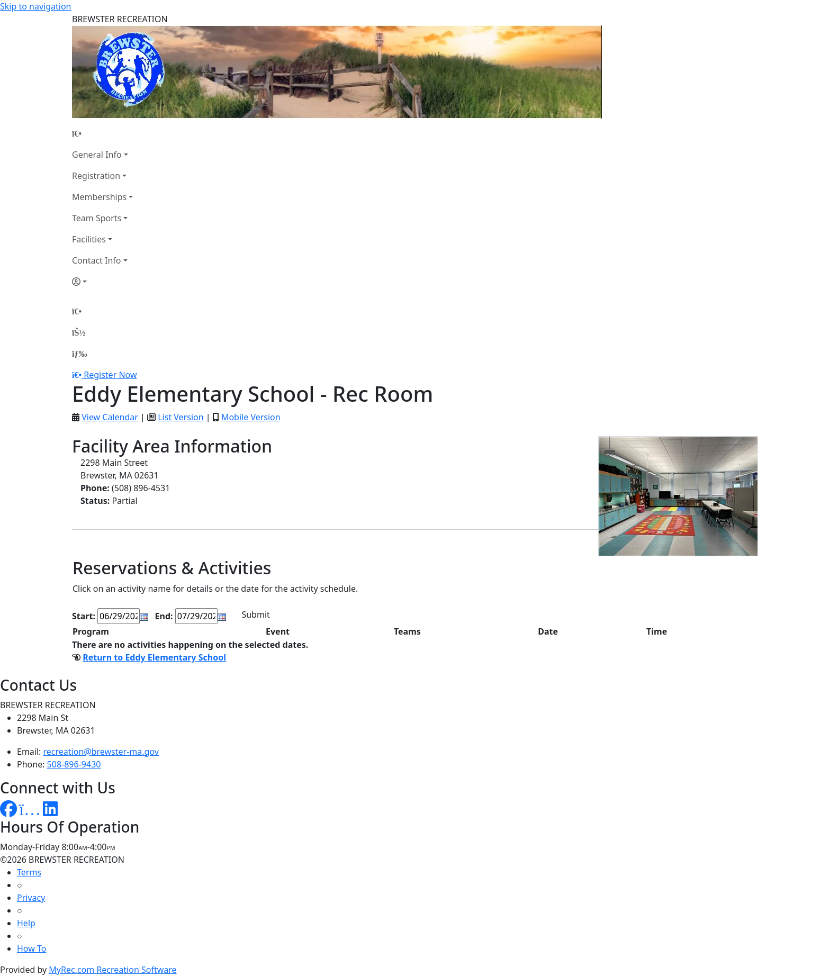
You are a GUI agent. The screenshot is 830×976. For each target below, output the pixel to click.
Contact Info (96, 260)
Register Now (110, 375)
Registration (96, 176)
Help (26, 923)
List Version (180, 417)
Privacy (31, 897)
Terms (29, 872)
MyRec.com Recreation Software (112, 969)
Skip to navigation (35, 6)
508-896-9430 (74, 764)
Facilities (89, 239)
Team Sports (96, 218)
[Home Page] (102, 133)
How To (31, 948)
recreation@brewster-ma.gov (101, 751)
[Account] (102, 281)
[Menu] (79, 353)
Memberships (99, 197)
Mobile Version (251, 417)
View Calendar (110, 417)
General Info (97, 154)
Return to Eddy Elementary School (154, 657)
